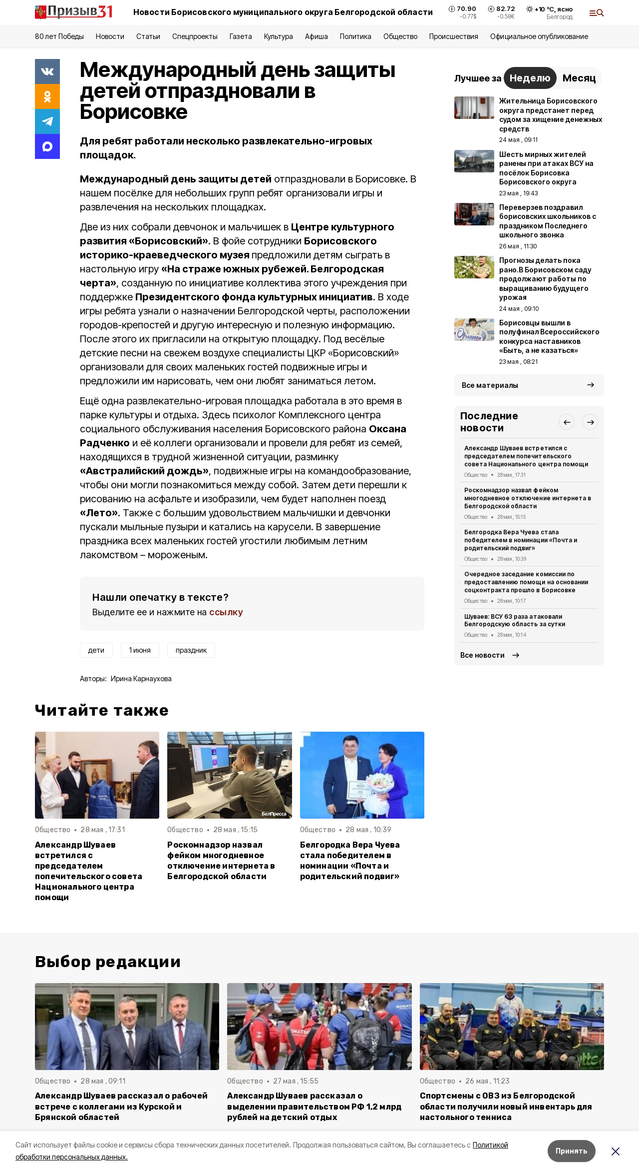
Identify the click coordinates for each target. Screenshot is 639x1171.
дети (96, 650)
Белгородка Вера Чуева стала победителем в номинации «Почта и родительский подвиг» (350, 860)
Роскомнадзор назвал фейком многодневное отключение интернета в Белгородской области (221, 860)
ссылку (226, 612)
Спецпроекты (195, 36)
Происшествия (453, 36)
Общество (400, 36)
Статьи (148, 36)
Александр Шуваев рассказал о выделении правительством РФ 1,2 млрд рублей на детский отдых (314, 1106)
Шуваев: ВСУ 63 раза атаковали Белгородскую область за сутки (514, 620)
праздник (191, 650)
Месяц (579, 78)
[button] (567, 422)
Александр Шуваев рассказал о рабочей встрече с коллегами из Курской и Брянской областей (121, 1106)
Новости (110, 36)
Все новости (482, 655)
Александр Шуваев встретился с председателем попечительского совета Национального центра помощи (88, 871)
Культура (278, 36)
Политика (355, 36)
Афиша (316, 36)
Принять (572, 1151)
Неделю (530, 78)
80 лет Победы (59, 36)
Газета (241, 36)
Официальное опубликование (539, 36)
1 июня (140, 650)
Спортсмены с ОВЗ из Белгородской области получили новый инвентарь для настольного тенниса (506, 1106)
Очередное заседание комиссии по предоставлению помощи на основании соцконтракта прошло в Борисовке (526, 582)
